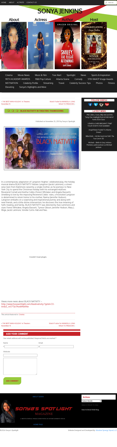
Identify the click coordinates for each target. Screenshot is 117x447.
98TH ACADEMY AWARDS (17, 79)
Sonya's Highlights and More (32, 87)
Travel (61, 83)
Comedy (78, 79)
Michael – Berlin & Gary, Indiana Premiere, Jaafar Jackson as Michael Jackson (99, 145)
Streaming (48, 83)
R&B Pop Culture (43, 79)
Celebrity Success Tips (80, 83)
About (11, 2)
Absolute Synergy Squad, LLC (106, 433)
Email (41, 343)
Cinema (8, 75)
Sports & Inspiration (100, 75)
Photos (99, 83)
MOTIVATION (11, 83)
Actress (20, 2)
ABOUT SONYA (38, 400)
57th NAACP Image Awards (100, 79)
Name (5, 343)
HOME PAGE (38, 428)
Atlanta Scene (62, 79)
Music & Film (41, 75)
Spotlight (71, 75)
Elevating (9, 87)
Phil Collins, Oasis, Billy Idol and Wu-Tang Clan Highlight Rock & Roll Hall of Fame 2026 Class (99, 117)
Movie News (24, 75)
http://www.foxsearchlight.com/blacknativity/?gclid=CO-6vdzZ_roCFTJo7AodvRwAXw (27, 305)
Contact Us (32, 2)
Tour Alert (56, 75)
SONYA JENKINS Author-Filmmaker (15, 6)
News (83, 75)
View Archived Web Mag (90, 413)
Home (3, 2)
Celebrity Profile (30, 83)
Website (6, 351)
